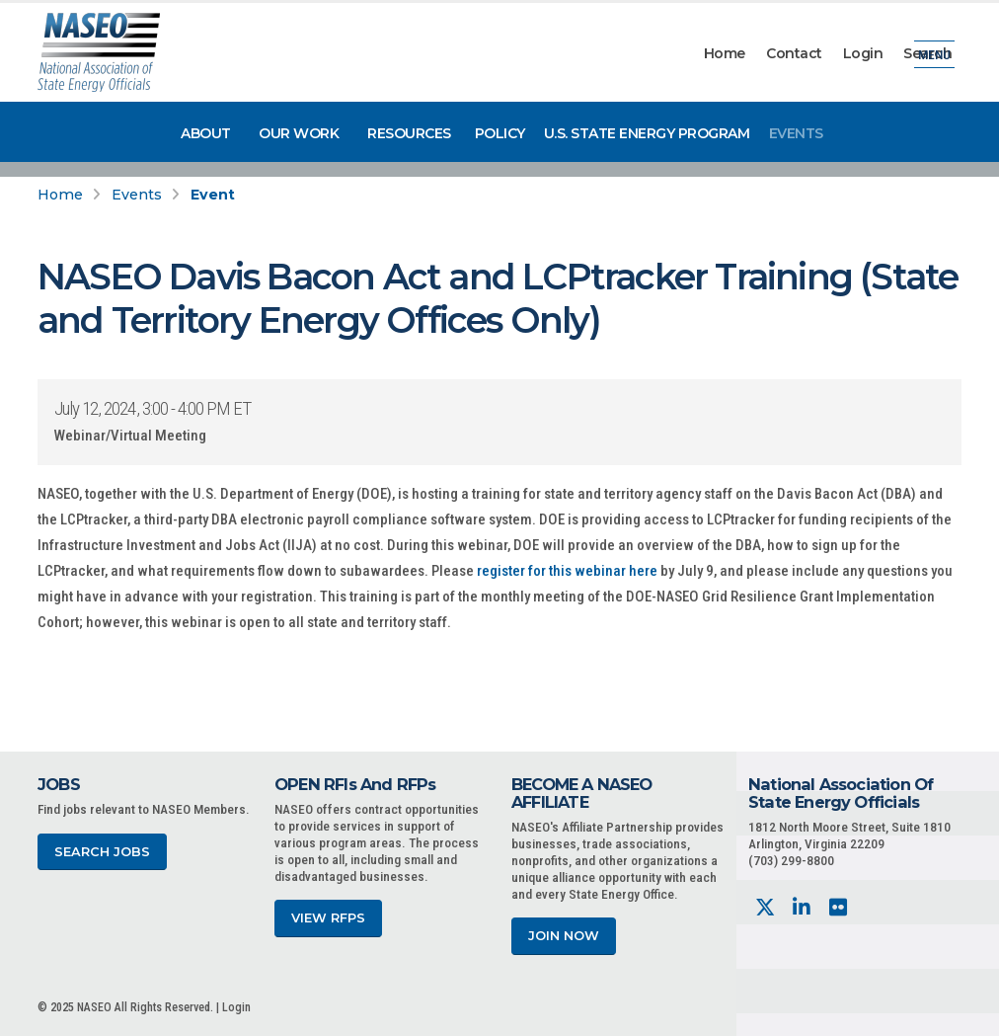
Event (213, 194)
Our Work (299, 133)
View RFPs (328, 918)
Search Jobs (102, 851)
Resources (409, 133)
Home (724, 53)
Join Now (563, 935)
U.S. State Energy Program (647, 133)
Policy (500, 133)
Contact (794, 53)
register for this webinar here (567, 571)
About (206, 133)
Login (863, 53)
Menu (934, 54)
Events (796, 133)
